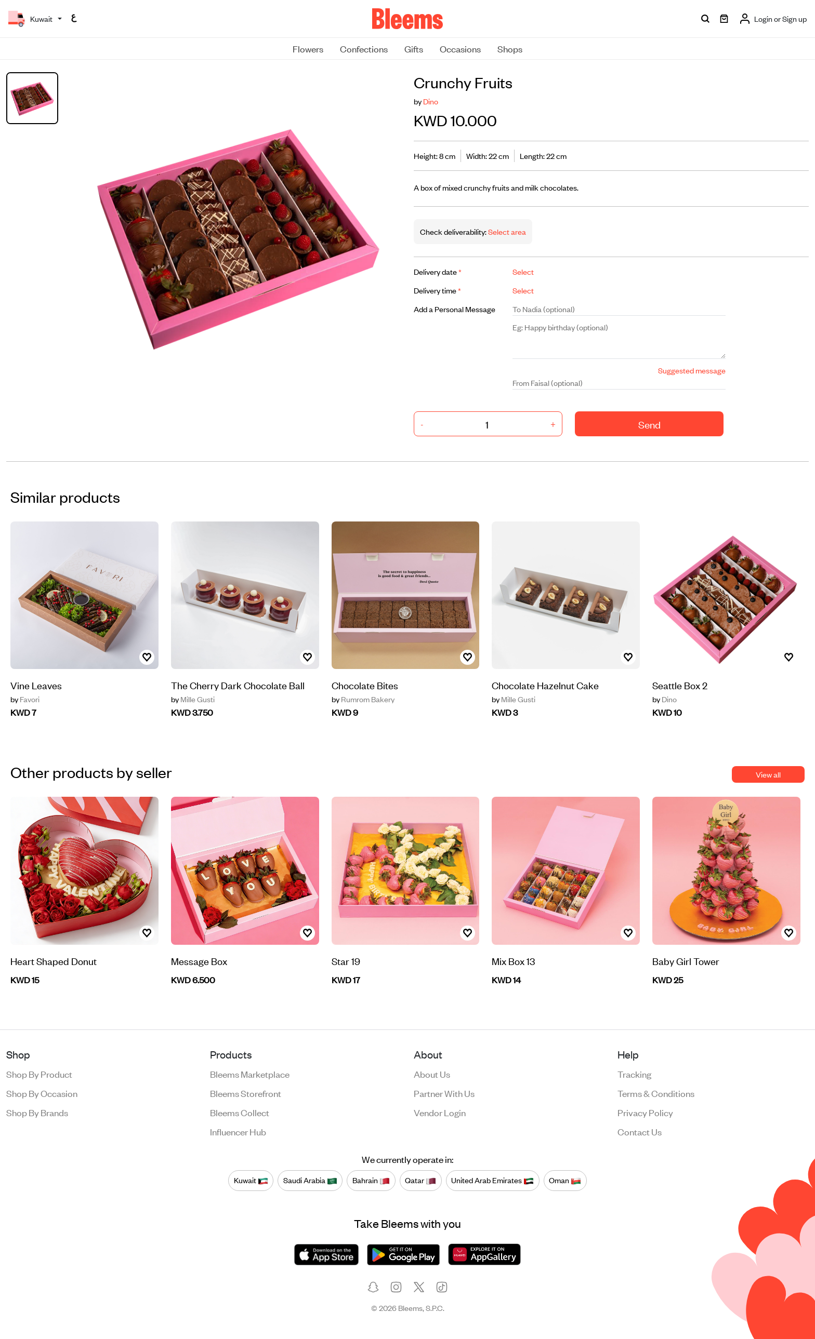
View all (768, 774)
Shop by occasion (41, 1093)
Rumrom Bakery (363, 699)
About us (432, 1073)
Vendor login (440, 1112)
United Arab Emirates (492, 1180)
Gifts (413, 48)
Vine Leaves (36, 684)
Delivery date (438, 271)
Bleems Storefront (245, 1093)
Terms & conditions (655, 1093)
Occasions (460, 48)
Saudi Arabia (310, 1180)
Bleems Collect (239, 1112)
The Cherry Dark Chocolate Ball (238, 684)
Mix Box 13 (513, 960)
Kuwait (251, 1180)
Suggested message (692, 370)
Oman (565, 1180)
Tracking (634, 1073)
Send (649, 424)
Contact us (639, 1131)
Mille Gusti (193, 699)
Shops (509, 48)
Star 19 (346, 960)
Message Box (199, 960)
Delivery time (437, 290)
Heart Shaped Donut (53, 960)
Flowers (308, 48)
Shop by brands (37, 1112)
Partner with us (444, 1093)
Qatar (420, 1180)
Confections (364, 48)
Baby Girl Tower (685, 960)
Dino (430, 101)
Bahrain (371, 1180)
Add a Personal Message (454, 308)
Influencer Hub (238, 1131)
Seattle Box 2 (679, 684)
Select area (506, 231)
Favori (25, 699)
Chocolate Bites (365, 684)
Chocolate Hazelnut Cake (545, 684)
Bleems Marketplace (250, 1073)
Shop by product (39, 1073)
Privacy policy (645, 1112)
